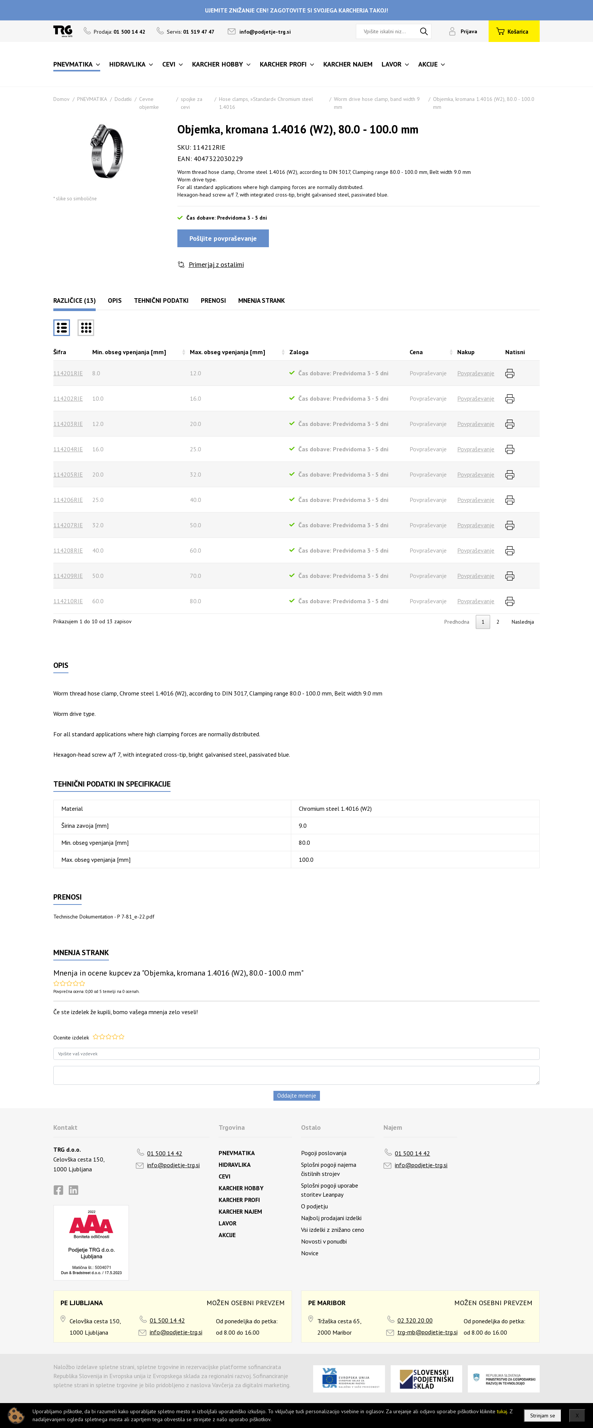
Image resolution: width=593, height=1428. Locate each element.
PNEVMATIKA (92, 99)
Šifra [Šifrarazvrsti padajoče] (59, 352)
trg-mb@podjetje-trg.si (427, 1332)
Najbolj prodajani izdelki (331, 1218)
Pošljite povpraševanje (223, 238)
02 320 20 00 (415, 1320)
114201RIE (68, 373)
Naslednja (523, 621)
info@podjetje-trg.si (265, 31)
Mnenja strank (261, 300)
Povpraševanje (475, 373)
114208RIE (68, 550)
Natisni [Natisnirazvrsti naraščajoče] (515, 352)
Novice (309, 1253)
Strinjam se (542, 1415)
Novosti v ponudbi (324, 1241)
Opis (115, 300)
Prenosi (213, 300)
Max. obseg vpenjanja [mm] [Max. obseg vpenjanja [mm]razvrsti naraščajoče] (227, 352)
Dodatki (123, 99)
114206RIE (68, 499)
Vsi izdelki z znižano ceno (332, 1229)
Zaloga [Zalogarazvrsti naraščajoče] (299, 352)
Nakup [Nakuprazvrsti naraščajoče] (466, 352)
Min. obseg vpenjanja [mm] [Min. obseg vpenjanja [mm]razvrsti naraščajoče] (129, 352)
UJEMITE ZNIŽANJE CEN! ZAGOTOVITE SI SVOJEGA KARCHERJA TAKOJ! (296, 10)
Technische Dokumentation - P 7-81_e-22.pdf (103, 916)
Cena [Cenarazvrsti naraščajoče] (416, 352)
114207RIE (68, 525)
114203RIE (68, 423)
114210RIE (68, 601)
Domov (61, 99)
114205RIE (68, 474)
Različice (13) (74, 300)
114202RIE (68, 398)
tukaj (502, 1411)
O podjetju (314, 1206)
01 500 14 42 (164, 1153)
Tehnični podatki (161, 300)
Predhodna (456, 621)
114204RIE (68, 449)
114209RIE (68, 575)
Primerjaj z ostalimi (216, 264)
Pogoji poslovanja (323, 1153)
